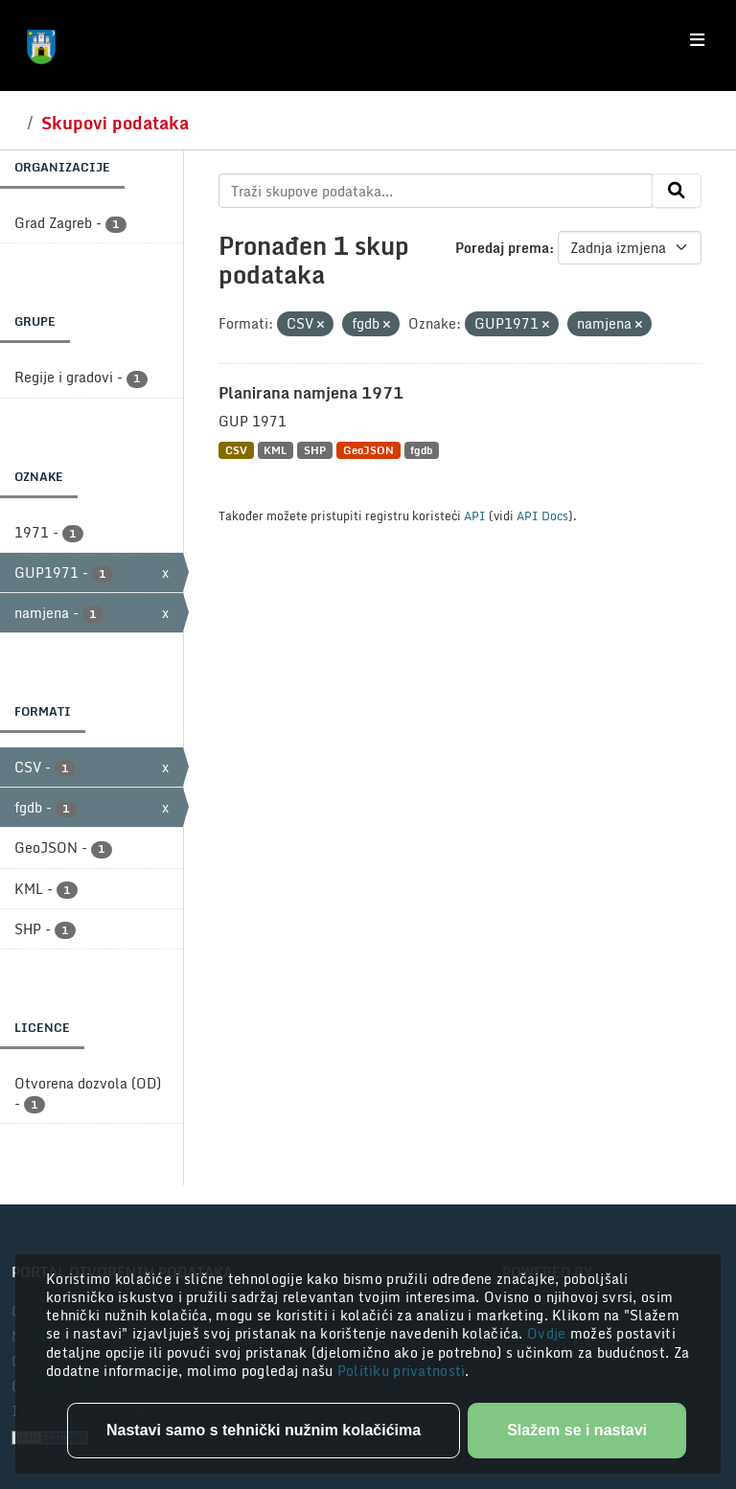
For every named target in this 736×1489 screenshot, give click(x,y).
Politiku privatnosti (401, 1371)
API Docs (542, 515)
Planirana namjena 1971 (310, 392)
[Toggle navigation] (697, 40)
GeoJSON (368, 450)
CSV (236, 450)
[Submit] (677, 190)
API (475, 515)
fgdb (421, 450)
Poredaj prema (502, 248)
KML (275, 450)
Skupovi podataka (115, 122)
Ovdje (548, 1333)
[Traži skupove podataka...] (435, 190)
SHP (315, 450)
